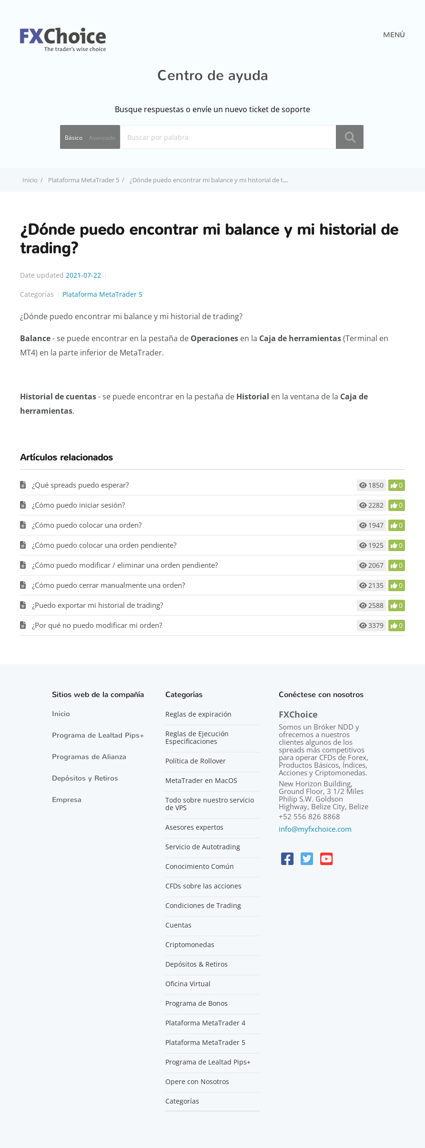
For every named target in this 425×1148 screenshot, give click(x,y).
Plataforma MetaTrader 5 (83, 180)
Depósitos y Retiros (85, 778)
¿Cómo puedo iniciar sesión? (78, 505)
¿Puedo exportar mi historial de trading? (97, 605)
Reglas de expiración (198, 714)
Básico (73, 138)
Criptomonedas (189, 945)
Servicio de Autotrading (202, 847)
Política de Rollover (195, 761)
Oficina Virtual (188, 984)
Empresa (66, 799)
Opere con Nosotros (197, 1081)
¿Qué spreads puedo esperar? (80, 485)
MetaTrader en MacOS (201, 780)
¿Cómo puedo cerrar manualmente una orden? (108, 585)
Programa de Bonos (196, 1003)
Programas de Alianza (89, 757)
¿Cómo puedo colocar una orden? (87, 525)
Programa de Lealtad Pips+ (98, 735)
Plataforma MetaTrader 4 (205, 1023)
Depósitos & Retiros (196, 964)
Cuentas (178, 925)
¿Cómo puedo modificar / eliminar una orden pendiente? (125, 565)
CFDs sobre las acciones (203, 886)
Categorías (182, 1101)
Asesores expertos (194, 827)
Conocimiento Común (199, 866)
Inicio (61, 714)
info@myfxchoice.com (315, 829)
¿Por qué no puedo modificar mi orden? (97, 625)
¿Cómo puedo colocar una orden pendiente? (104, 545)
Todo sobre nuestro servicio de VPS (209, 804)
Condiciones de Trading (203, 905)
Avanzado (102, 138)
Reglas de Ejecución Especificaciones (197, 737)
